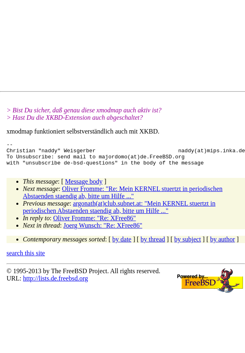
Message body (84, 186)
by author (222, 244)
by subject (187, 244)
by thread (153, 244)
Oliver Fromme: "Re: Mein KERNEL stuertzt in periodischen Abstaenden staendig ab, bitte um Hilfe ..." (123, 197)
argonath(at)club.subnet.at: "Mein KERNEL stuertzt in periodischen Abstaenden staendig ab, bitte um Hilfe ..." (119, 212)
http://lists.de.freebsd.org (55, 283)
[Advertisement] (80, 47)
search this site (26, 257)
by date (122, 244)
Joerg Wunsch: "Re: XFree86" (102, 230)
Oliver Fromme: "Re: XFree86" (94, 222)
